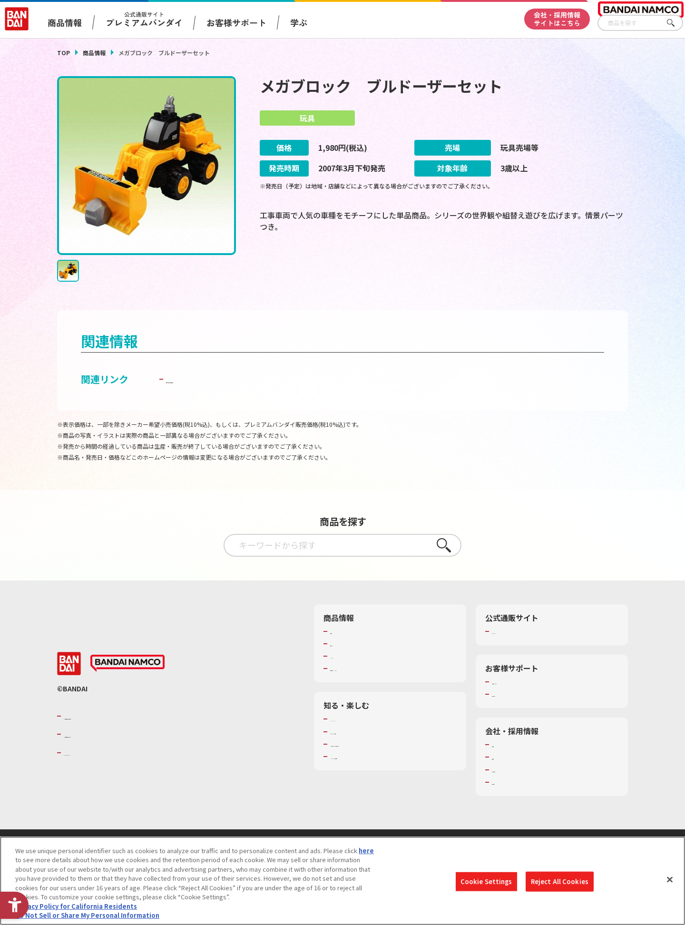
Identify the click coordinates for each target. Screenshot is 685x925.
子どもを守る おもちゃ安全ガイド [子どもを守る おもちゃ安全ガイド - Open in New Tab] (238, 380)
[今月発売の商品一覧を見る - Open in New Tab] (539, 267)
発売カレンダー (351, 644)
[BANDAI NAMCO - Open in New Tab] (127, 664)
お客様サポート (236, 22)
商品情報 (94, 53)
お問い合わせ (510, 783)
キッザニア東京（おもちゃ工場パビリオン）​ (392, 745)
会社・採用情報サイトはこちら (557, 19)
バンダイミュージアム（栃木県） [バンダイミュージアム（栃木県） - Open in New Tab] (376, 757)
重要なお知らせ (513, 695)
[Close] (669, 879)
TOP (63, 53)
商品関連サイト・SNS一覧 (367, 670)
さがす (676, 23)
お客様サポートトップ (523, 683)
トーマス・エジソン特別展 (367, 732)
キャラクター (348, 657)
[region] (342, 880)
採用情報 (504, 758)
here (366, 850)
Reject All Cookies (559, 881)
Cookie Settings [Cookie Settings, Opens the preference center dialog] (486, 881)
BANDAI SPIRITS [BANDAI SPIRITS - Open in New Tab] (93, 753)
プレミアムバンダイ (520, 632)
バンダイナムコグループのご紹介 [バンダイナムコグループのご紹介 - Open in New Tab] (121, 717)
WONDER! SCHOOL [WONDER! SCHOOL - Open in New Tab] (356, 720)
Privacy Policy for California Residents (76, 906)
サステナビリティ (516, 771)
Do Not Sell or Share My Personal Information (87, 915)
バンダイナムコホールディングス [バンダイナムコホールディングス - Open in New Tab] (121, 735)
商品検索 (342, 632)
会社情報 (504, 746)
